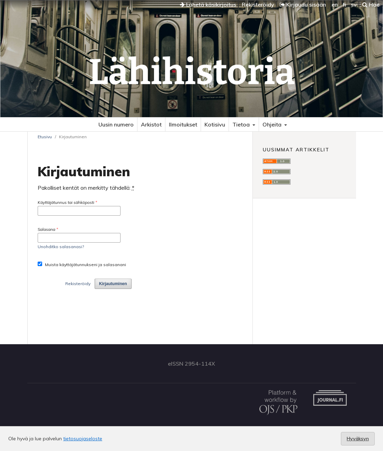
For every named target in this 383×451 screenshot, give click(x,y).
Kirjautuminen (113, 283)
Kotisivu (214, 124)
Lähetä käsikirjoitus (208, 4)
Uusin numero (116, 124)
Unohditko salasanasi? (61, 246)
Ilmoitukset (183, 124)
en (335, 4)
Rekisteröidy (258, 4)
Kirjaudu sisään (303, 4)
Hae (371, 4)
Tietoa (241, 124)
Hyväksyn (358, 438)
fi (344, 4)
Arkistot (151, 124)
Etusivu (45, 136)
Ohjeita (272, 124)
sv (354, 4)
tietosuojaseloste (82, 438)
